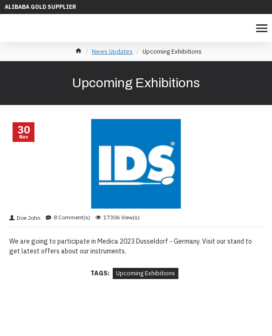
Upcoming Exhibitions (145, 273)
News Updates (112, 52)
